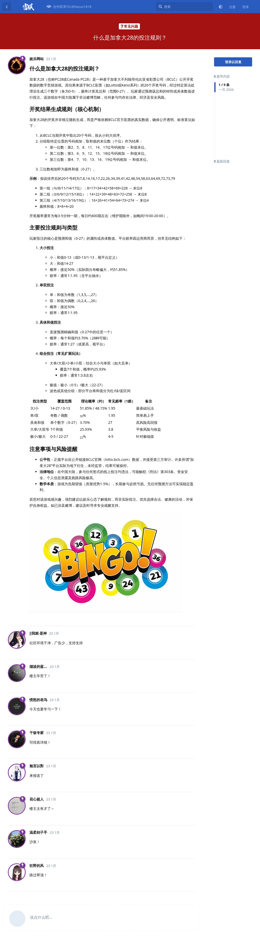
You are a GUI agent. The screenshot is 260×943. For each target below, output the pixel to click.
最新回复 (222, 161)
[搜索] (184, 6)
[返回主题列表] (6, 6)
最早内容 (222, 76)
